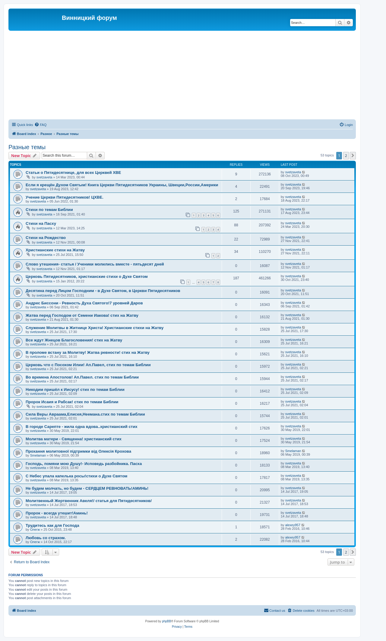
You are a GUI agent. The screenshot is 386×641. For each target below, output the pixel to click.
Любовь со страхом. (46, 538)
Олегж (35, 529)
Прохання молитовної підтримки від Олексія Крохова (78, 451)
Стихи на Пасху (41, 223)
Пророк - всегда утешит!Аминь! (57, 513)
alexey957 (292, 525)
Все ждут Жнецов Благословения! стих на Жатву (74, 340)
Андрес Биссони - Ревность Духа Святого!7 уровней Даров (84, 303)
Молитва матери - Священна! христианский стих (74, 439)
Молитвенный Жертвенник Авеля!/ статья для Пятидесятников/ (89, 500)
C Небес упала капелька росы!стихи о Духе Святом (76, 476)
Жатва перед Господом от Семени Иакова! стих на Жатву (82, 315)
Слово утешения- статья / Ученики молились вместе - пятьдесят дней (95, 264)
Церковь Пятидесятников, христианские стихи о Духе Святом (87, 276)
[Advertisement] (189, 76)
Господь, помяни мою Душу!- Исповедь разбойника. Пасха (84, 463)
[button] (353, 155)
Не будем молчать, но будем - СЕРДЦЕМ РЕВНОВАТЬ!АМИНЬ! (87, 488)
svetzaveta (44, 177)
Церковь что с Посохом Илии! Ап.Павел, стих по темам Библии (88, 365)
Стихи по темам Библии (49, 209)
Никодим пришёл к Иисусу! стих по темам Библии (75, 389)
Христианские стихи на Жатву (55, 250)
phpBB (166, 621)
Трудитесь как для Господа (52, 525)
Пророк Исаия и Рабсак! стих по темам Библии (72, 402)
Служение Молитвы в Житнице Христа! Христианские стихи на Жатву (94, 327)
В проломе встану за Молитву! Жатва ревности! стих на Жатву (88, 352)
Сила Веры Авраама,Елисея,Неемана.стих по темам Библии (85, 414)
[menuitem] (40, 124)
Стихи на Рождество (46, 237)
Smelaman (38, 455)
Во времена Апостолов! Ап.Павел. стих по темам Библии (82, 377)
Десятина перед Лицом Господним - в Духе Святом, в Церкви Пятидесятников (103, 290)
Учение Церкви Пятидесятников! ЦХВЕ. (64, 197)
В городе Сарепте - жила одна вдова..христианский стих (82, 426)
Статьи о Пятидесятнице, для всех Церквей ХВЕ (73, 172)
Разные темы (27, 147)
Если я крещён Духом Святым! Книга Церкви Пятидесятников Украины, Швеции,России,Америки (122, 185)
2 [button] (346, 155)
